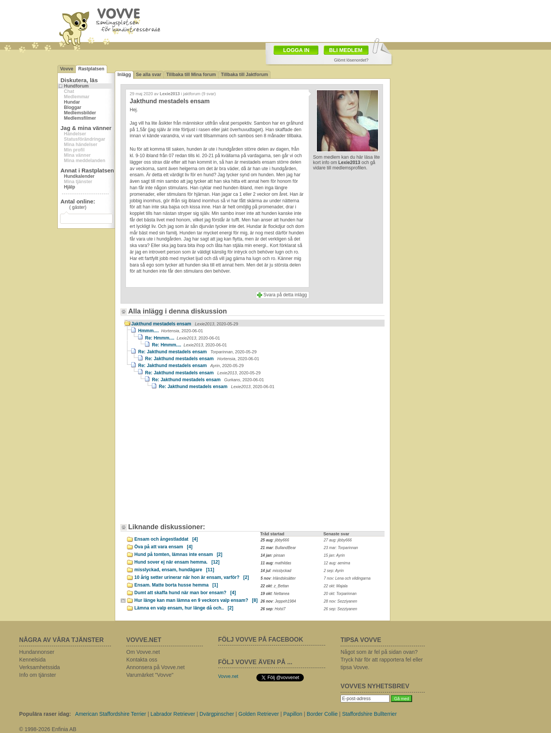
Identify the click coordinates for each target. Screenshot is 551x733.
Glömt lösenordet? (351, 60)
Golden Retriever (258, 714)
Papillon (292, 714)
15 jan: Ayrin (334, 555)
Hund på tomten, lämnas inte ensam (178, 554)
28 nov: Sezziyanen (340, 601)
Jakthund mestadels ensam (184, 324)
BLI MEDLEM (345, 50)
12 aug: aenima (337, 563)
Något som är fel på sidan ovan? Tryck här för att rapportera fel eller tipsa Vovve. (382, 659)
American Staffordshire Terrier (110, 714)
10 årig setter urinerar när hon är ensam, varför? (191, 577)
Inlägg (124, 74)
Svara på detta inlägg (285, 294)
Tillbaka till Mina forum (191, 74)
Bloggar (72, 107)
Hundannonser (36, 652)
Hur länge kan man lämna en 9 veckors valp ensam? (196, 600)
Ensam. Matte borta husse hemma (176, 585)
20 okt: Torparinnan (340, 594)
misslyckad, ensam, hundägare (174, 569)
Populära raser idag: (45, 714)
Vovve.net (228, 676)
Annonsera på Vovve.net (155, 667)
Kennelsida (32, 660)
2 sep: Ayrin (334, 571)
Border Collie (322, 714)
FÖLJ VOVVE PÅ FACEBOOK (260, 639)
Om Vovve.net (143, 652)
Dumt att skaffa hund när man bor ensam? (185, 592)
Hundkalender (79, 176)
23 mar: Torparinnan (341, 548)
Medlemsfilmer (80, 118)
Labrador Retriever (172, 714)
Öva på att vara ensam (163, 546)
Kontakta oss (141, 660)
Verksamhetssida (39, 667)
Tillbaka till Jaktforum (244, 74)
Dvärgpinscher (216, 714)
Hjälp (69, 187)
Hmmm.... (170, 330)
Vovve (66, 69)
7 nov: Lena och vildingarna (347, 578)
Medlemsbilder (80, 112)
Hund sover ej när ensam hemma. (177, 562)
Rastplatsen (91, 69)
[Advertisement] (320, 20)
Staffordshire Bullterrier (369, 714)
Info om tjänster (37, 675)
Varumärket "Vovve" (149, 675)
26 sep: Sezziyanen (340, 609)
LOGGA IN (296, 50)
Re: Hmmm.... (182, 338)
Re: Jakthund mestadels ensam (197, 351)
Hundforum (76, 86)
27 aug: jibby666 (338, 540)
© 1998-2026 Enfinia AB (48, 729)
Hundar (72, 102)
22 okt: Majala (335, 586)
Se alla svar (148, 74)
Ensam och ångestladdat (166, 539)
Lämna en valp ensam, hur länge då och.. (183, 608)
